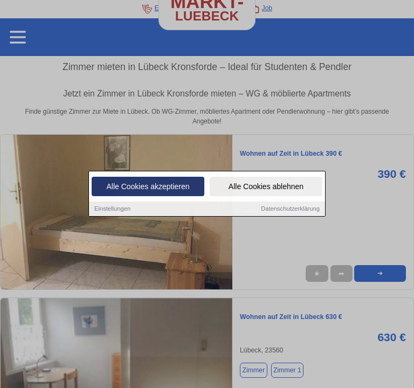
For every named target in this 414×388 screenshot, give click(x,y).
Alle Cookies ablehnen (266, 187)
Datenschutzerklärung (290, 209)
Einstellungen (112, 209)
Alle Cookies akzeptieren (147, 187)
